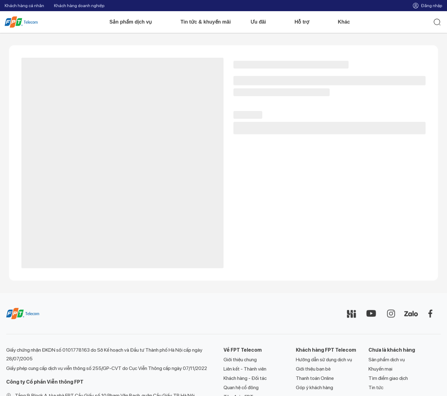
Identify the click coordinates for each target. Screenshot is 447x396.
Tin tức (375, 387)
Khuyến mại (380, 369)
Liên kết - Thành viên (245, 369)
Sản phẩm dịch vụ (135, 22)
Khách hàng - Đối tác (245, 378)
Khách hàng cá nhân (24, 5)
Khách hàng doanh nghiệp (79, 5)
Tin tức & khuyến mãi (205, 21)
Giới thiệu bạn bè (313, 369)
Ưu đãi (262, 22)
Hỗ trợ (306, 22)
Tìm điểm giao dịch (388, 378)
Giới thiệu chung (240, 360)
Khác (348, 22)
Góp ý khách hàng (314, 387)
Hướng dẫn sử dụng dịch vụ (324, 360)
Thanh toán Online (315, 378)
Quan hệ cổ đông (241, 387)
